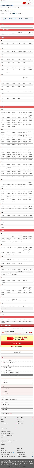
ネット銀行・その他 (12, 18)
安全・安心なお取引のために (6, 431)
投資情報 (2, 421)
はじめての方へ (4, 417)
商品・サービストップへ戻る (7, 413)
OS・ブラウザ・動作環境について (7, 433)
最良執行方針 (19, 448)
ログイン (29, 3)
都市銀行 (4, 18)
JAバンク (10, 19)
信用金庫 (26, 18)
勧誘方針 (2, 448)
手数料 (2, 419)
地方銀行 (20, 18)
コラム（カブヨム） (4, 423)
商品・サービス (20, 417)
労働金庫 (4, 19)
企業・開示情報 (20, 423)
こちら (14, 13)
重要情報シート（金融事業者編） (7, 452)
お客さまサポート (20, 421)
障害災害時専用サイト (5, 454)
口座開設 (24, 3)
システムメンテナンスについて (6, 435)
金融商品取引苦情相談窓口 (22, 456)
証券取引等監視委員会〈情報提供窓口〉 (8, 456)
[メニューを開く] (32, 3)
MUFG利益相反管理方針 (21, 452)
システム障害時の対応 (21, 454)
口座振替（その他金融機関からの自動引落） (7, 5)
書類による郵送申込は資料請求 (17, 346)
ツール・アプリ (20, 419)
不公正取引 (3, 444)
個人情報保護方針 (4, 450)
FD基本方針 (19, 450)
